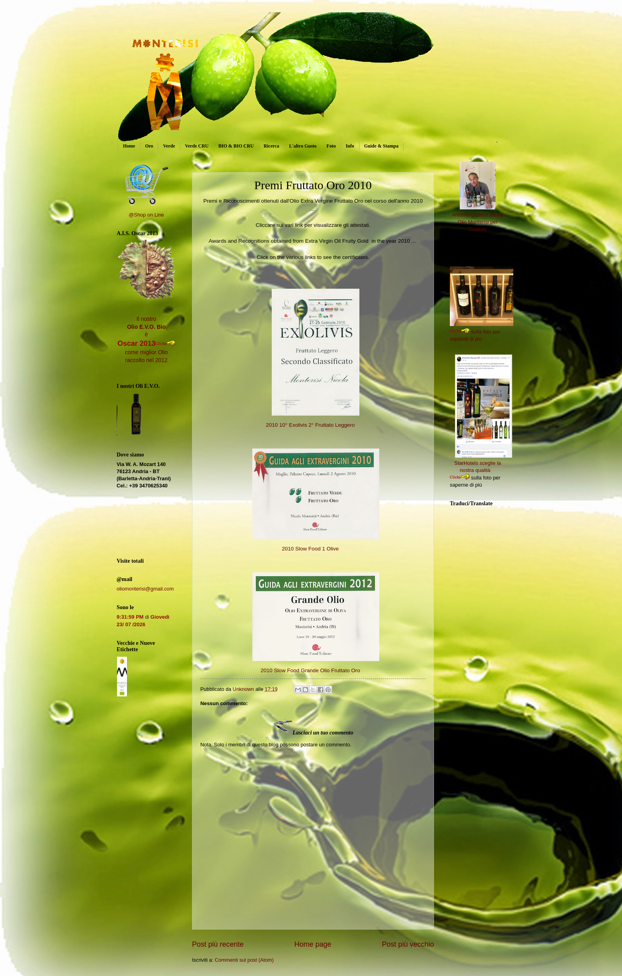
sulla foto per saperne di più (487, 331)
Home (129, 146)
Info (350, 146)
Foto (331, 146)
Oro (149, 146)
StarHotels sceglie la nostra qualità (483, 463)
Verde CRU (196, 146)
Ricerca (271, 146)
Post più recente (218, 944)
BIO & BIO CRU (236, 146)
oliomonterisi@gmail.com (145, 589)
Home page (312, 944)
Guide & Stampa (381, 146)
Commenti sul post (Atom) (244, 960)
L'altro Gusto (303, 146)
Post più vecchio (408, 944)
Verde (169, 146)
